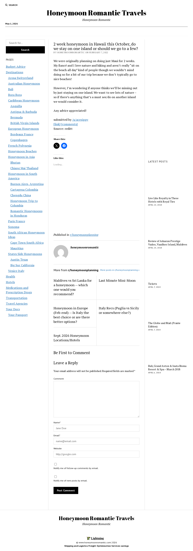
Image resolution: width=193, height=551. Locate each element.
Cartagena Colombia (24, 189)
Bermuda (16, 117)
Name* (57, 422)
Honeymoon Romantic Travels (96, 12)
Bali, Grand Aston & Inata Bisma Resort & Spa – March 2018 (167, 367)
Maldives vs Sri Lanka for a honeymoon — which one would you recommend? (73, 287)
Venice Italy (16, 271)
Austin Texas (19, 259)
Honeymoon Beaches (22, 151)
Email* (57, 435)
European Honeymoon (23, 129)
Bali (10, 89)
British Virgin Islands (24, 123)
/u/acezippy (80, 120)
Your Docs (119, 31)
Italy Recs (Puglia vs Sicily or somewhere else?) (119, 310)
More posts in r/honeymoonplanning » (119, 270)
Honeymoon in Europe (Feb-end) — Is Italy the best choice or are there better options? (72, 315)
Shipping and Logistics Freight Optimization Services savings (96, 545)
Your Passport (18, 315)
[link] (57, 124)
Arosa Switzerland (20, 78)
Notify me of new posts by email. (70, 480)
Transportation (142, 31)
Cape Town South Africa (27, 243)
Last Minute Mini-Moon (117, 280)
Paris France (16, 221)
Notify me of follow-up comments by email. (76, 468)
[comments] (69, 124)
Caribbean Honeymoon (23, 100)
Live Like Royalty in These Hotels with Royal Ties (163, 200)
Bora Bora (15, 95)
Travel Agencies (60, 31)
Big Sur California (22, 265)
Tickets (152, 283)
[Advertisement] (96, 200)
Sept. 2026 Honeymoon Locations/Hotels (71, 337)
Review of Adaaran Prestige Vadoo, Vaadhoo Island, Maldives (167, 242)
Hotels (160, 31)
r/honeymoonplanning (84, 235)
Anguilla (16, 106)
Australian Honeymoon (24, 83)
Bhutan (15, 162)
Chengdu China (20, 195)
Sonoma (13, 227)
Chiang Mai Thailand (24, 168)
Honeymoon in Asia (21, 157)
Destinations (82, 31)
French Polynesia (19, 145)
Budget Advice (38, 31)
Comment (59, 378)
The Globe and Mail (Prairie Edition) (164, 324)
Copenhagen (19, 140)
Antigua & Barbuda (23, 112)
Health (101, 31)
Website (58, 448)
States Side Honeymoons (25, 254)
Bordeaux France (21, 134)
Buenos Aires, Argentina (27, 184)
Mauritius (16, 248)
